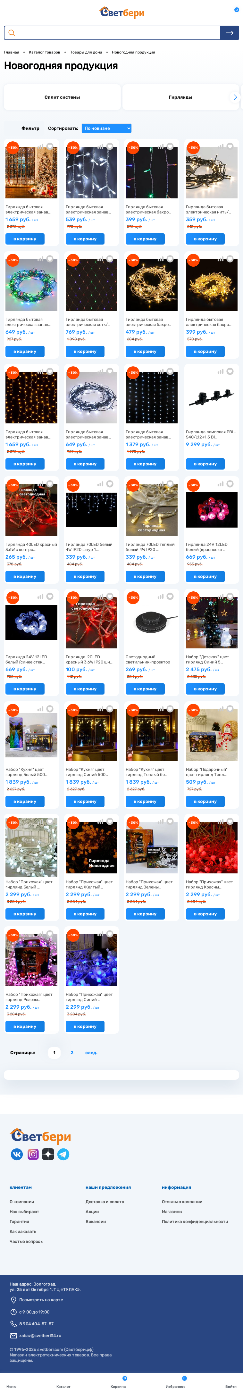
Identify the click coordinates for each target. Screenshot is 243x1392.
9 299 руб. (212, 447)
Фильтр (24, 128)
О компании (22, 1201)
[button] (235, 97)
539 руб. (92, 222)
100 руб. (92, 672)
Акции (92, 1211)
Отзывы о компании (182, 1201)
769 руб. (92, 335)
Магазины (172, 1211)
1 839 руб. (31, 785)
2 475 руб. (212, 672)
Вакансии (96, 1221)
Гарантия (19, 1221)
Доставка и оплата (105, 1201)
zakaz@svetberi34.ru (40, 1335)
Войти (231, 1382)
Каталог (63, 1382)
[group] (62, 97)
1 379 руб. (152, 447)
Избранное (176, 1382)
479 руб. (152, 335)
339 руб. (92, 560)
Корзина (119, 1382)
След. (91, 1053)
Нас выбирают (24, 1211)
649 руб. (31, 335)
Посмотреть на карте (41, 1299)
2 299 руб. (31, 897)
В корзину (24, 239)
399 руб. (152, 222)
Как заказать (23, 1231)
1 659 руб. (31, 222)
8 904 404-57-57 (36, 1323)
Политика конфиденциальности (195, 1221)
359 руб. (212, 222)
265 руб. (31, 560)
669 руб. (212, 560)
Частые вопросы (26, 1241)
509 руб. (212, 785)
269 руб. (152, 672)
